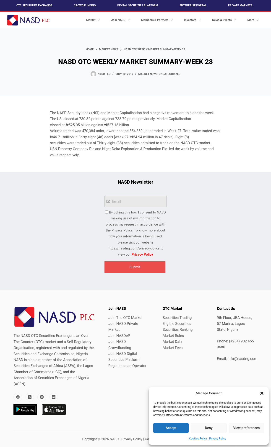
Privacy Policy (217, 438)
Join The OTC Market (125, 318)
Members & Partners (158, 20)
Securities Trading (177, 318)
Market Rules (173, 336)
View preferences (246, 428)
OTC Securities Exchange (34, 5)
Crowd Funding (85, 5)
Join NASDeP (119, 336)
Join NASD (121, 20)
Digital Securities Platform (137, 5)
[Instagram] (41, 397)
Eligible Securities (177, 323)
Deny (209, 428)
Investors (193, 20)
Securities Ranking (178, 329)
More (253, 20)
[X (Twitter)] (30, 397)
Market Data (172, 341)
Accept (171, 428)
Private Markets (240, 5)
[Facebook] (17, 397)
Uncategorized (169, 74)
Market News (147, 74)
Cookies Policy (198, 438)
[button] (262, 393)
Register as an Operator (127, 366)
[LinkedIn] (54, 397)
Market (94, 20)
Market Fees (173, 348)
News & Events (225, 20)
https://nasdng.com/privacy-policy (133, 248)
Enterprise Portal (193, 5)
